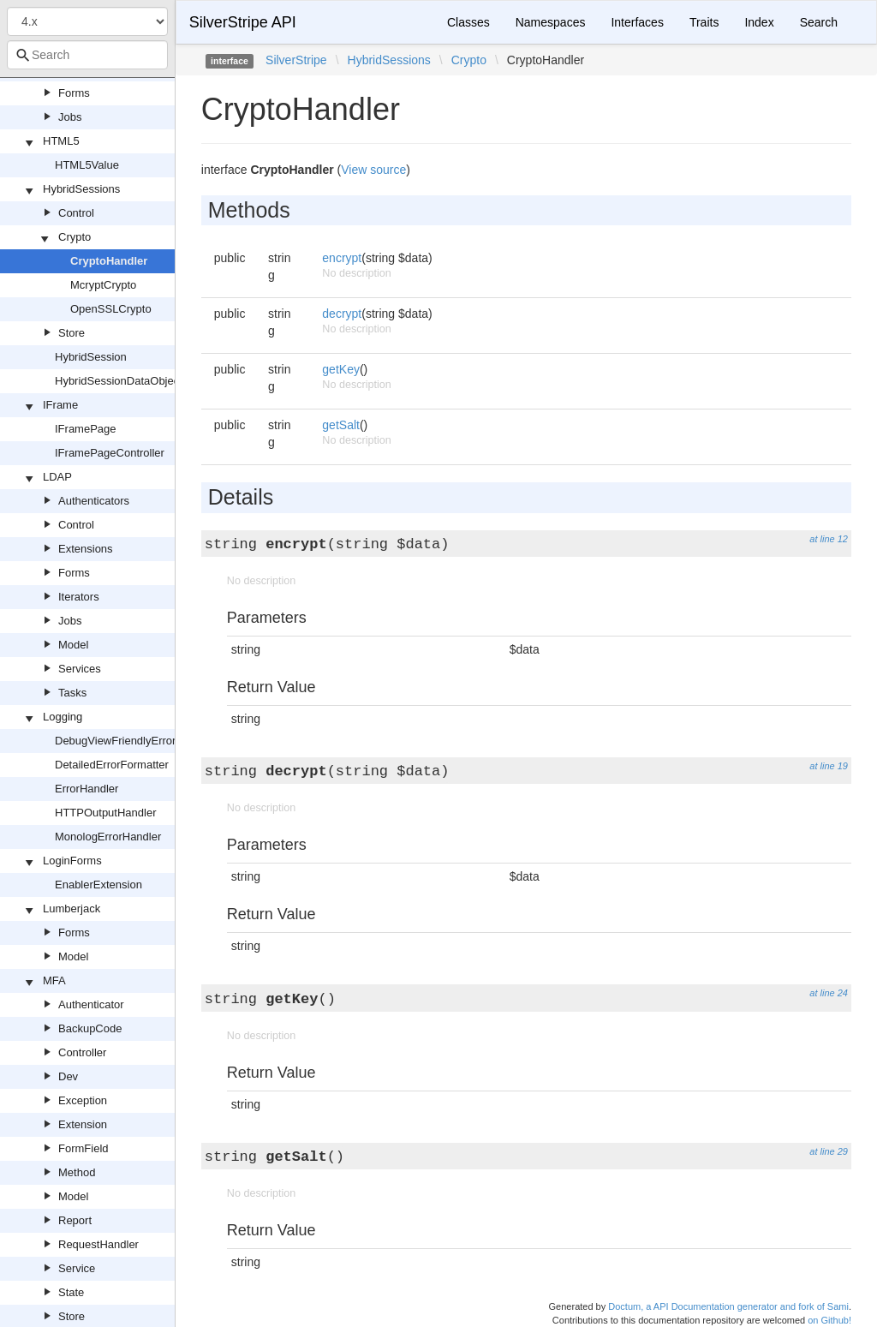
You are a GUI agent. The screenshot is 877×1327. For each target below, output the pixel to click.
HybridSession (91, 356)
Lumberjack (71, 908)
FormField (83, 1148)
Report (75, 1220)
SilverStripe (296, 60)
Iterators (78, 596)
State (71, 1292)
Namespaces (551, 22)
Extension (82, 1124)
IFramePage (85, 428)
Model (73, 644)
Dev (68, 1076)
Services (79, 668)
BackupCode (90, 1028)
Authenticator (91, 1004)
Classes (468, 22)
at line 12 (828, 539)
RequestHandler (98, 1244)
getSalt (341, 425)
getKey (341, 369)
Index (758, 22)
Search (819, 22)
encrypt (341, 258)
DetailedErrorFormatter (112, 764)
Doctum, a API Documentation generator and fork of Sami (728, 1306)
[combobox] (87, 54)
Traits (704, 22)
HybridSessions (81, 188)
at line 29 (828, 1151)
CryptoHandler (108, 260)
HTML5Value (87, 164)
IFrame (60, 404)
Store (71, 332)
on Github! (829, 1320)
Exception (82, 1100)
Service (76, 1268)
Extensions (85, 548)
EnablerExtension (98, 884)
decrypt (341, 313)
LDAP (57, 476)
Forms (74, 93)
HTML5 (61, 140)
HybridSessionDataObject (118, 380)
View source (373, 169)
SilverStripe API (242, 22)
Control (76, 212)
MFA (54, 980)
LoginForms (72, 860)
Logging (62, 716)
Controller (82, 1052)
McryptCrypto (103, 284)
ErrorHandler (86, 788)
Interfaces (637, 22)
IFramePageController (109, 452)
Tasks (72, 692)
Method (76, 1172)
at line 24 (828, 993)
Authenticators (93, 500)
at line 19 (828, 766)
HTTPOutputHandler (106, 812)
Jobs (69, 117)
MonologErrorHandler (108, 836)
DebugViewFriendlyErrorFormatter (139, 740)
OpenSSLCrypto (111, 308)
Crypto (74, 236)
